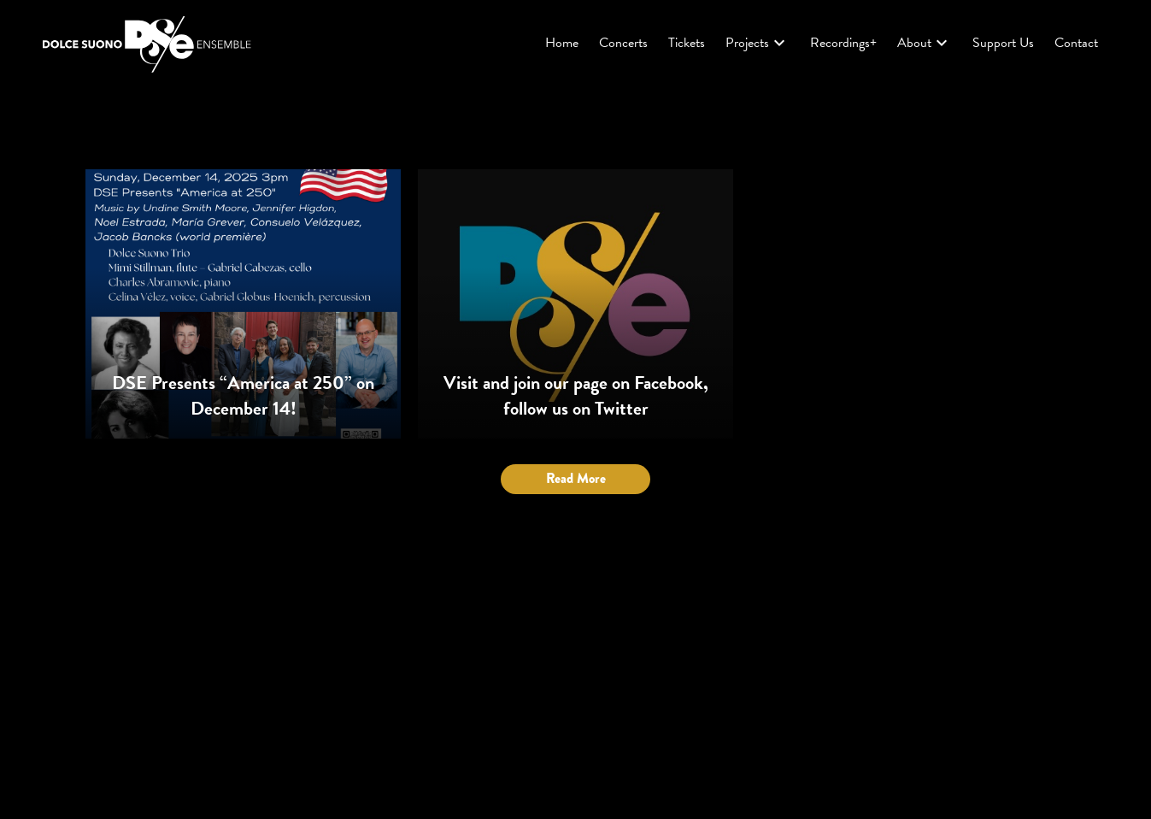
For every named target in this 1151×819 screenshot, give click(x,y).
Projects (757, 42)
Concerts (623, 42)
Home (561, 42)
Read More (576, 478)
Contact (1076, 42)
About (924, 42)
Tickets (686, 42)
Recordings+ (843, 42)
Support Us (1003, 42)
